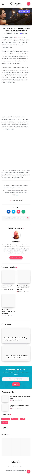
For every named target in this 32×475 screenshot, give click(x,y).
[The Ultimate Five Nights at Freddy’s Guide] (5, 398)
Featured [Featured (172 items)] (14, 419)
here (17, 195)
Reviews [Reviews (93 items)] (4, 422)
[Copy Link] (16, 218)
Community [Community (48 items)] (5, 419)
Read (20, 200)
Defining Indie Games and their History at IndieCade (23, 287)
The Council (18, 37)
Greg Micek (15, 241)
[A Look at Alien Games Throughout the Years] (5, 407)
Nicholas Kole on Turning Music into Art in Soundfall (8, 311)
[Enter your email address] (15, 379)
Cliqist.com (22, 188)
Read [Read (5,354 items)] (22, 419)
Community (15, 200)
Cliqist (15, 4)
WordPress (20, 467)
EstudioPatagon (21, 470)
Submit (16, 384)
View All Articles (16, 257)
